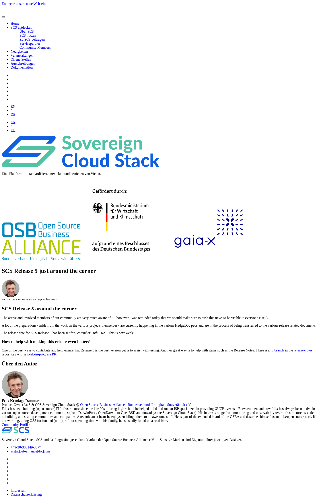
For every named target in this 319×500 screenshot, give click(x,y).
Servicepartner (29, 43)
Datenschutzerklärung (26, 494)
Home (15, 23)
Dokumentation (22, 67)
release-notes (303, 350)
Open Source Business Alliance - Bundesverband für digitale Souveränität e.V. (135, 405)
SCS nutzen (27, 35)
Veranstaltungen (22, 55)
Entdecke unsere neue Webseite (24, 4)
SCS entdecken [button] (21, 27)
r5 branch (277, 350)
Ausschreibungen (23, 63)
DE (13, 114)
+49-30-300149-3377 (26, 447)
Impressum (18, 490)
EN (13, 106)
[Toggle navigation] (3, 17)
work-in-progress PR (41, 354)
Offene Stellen (21, 59)
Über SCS (26, 31)
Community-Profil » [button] (16, 425)
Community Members (35, 47)
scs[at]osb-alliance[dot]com (30, 451)
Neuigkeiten (19, 51)
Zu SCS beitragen (32, 39)
